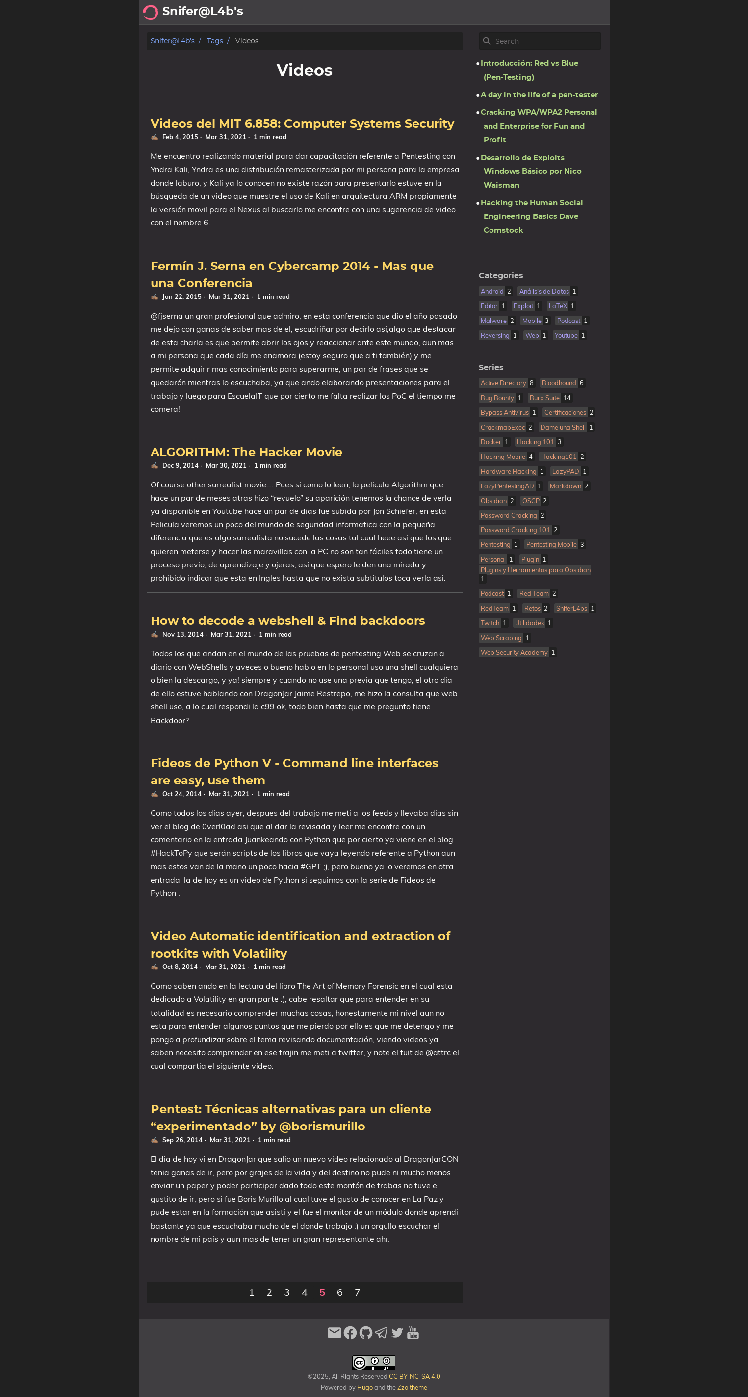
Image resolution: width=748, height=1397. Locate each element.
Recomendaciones (519, 12)
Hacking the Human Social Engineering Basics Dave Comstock (532, 216)
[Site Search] (547, 41)
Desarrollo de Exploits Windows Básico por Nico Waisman (531, 171)
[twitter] (397, 1337)
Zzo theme (412, 1387)
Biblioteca (585, 12)
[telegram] (381, 1337)
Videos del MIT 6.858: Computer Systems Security (302, 124)
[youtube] (413, 1337)
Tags (215, 41)
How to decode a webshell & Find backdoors (288, 621)
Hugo (365, 1387)
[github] (366, 1337)
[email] (334, 1337)
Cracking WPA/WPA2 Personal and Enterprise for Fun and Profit (539, 126)
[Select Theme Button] (377, 12)
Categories (501, 276)
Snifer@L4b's (173, 41)
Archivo (457, 12)
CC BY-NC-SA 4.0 (413, 1376)
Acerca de (413, 12)
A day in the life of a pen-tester (539, 95)
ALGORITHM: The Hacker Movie (246, 452)
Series (491, 368)
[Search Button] (352, 12)
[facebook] (350, 1337)
